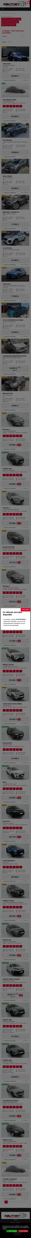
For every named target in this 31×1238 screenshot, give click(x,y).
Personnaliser (17, 1233)
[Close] (28, 2)
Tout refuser (23, 1231)
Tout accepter (12, 1231)
